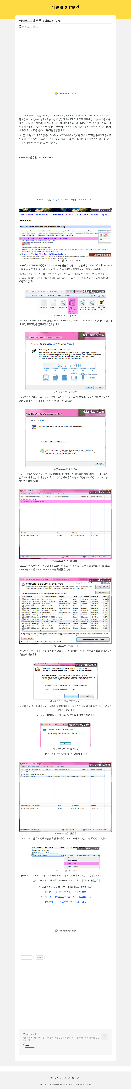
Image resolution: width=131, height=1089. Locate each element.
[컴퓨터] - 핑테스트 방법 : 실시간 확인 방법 (65, 891)
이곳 (55, 199)
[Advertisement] (65, 51)
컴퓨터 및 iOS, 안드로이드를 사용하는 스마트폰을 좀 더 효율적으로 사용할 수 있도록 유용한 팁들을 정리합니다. (61, 1038)
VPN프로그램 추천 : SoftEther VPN (40, 20)
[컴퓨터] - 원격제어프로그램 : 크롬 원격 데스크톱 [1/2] (65, 896)
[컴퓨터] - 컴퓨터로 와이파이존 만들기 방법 (65, 901)
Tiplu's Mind (65, 7)
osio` (41, 1084)
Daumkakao (67, 1084)
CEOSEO (89, 1084)
